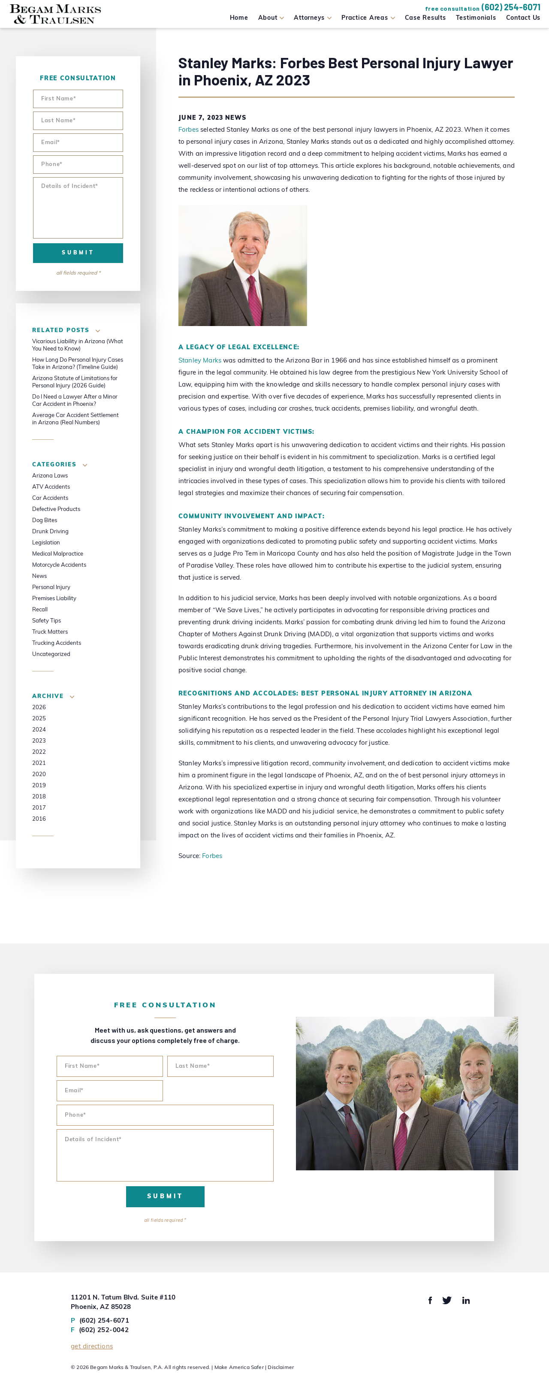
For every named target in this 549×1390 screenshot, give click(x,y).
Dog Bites (44, 520)
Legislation (46, 543)
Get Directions (92, 1347)
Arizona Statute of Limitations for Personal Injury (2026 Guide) (75, 382)
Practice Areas (364, 18)
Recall (40, 610)
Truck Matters (50, 632)
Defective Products (56, 509)
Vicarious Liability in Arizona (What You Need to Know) (77, 345)
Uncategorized (51, 654)
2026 (39, 707)
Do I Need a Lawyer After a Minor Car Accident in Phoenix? (75, 400)
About (268, 18)
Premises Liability (54, 598)
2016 (39, 819)
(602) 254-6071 (511, 7)
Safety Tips (46, 621)
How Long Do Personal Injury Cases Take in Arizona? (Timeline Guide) (77, 363)
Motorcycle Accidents (59, 565)
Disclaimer (281, 1367)
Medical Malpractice (57, 554)
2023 (39, 741)
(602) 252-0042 (100, 1331)
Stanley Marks (199, 361)
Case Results (425, 18)
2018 (39, 797)
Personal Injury (51, 587)
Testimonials (476, 18)
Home (239, 18)
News (236, 118)
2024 (39, 730)
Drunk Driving (50, 532)
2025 (39, 719)
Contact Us (523, 18)
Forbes (188, 130)
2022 (39, 752)
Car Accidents (50, 498)
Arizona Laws (50, 476)
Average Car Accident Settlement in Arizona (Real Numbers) (75, 419)
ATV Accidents (51, 487)
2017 (39, 808)
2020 (39, 774)
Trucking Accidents (56, 643)
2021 (39, 763)
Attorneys (309, 18)
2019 (39, 786)
